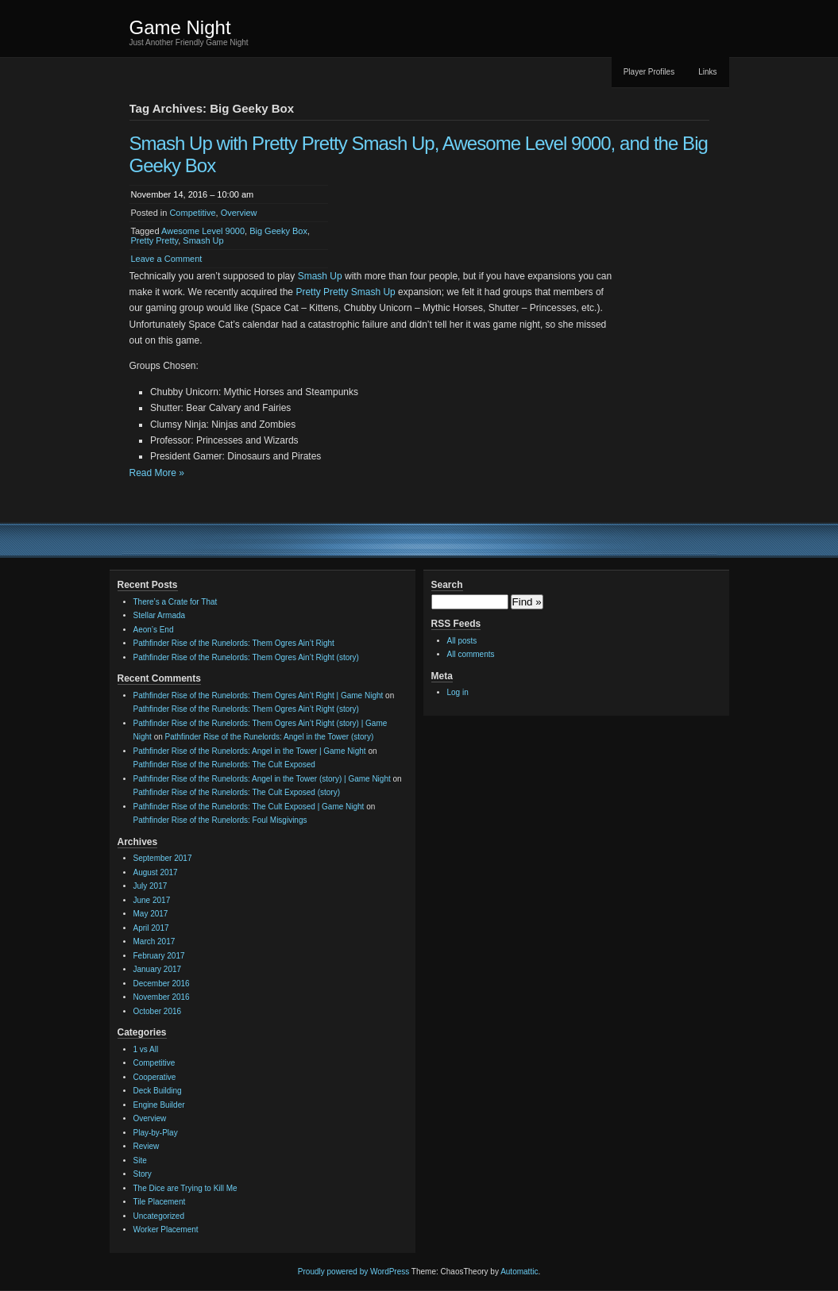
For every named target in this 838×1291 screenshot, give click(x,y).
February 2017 (159, 955)
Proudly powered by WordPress (353, 1271)
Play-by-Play (155, 1132)
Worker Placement (166, 1229)
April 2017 (151, 928)
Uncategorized (158, 1216)
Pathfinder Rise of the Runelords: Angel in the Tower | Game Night (249, 751)
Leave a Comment (167, 258)
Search (447, 584)
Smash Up (203, 240)
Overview (239, 212)
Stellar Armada (159, 615)
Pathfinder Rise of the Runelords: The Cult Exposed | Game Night (249, 806)
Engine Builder (159, 1105)
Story (142, 1174)
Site (140, 1160)
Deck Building (157, 1090)
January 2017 (157, 969)
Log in (458, 692)
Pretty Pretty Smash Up (345, 292)
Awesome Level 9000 (203, 231)
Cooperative (154, 1077)
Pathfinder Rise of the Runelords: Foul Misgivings (220, 820)
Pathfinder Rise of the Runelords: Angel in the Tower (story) (269, 736)
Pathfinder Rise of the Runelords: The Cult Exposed (224, 764)
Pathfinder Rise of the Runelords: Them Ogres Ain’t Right (233, 643)
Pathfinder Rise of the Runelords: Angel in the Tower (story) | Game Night (262, 778)
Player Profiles (649, 71)
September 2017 (162, 858)
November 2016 (161, 997)
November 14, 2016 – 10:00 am (192, 194)
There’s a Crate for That (175, 601)
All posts (462, 640)
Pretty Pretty (155, 240)
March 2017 (154, 941)
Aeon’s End (153, 629)
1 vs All (146, 1049)
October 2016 (157, 1011)
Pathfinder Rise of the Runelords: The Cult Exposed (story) (237, 792)
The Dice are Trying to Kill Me (185, 1188)
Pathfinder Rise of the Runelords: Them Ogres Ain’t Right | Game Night (258, 695)
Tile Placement (159, 1201)
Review (146, 1146)
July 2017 (150, 886)
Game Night (180, 27)
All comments (471, 654)
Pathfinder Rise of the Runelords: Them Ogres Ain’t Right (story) (246, 657)
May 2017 (150, 913)
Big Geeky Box (278, 231)
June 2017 (152, 900)
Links (707, 71)
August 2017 (155, 872)
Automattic (519, 1271)
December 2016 (161, 983)
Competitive (192, 212)
